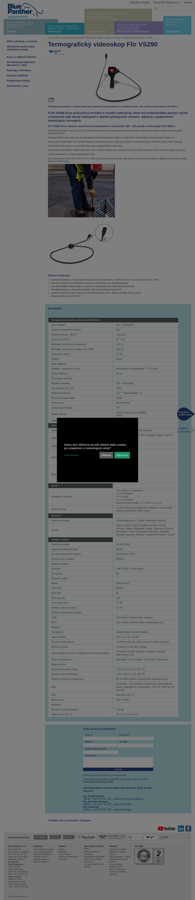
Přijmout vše (122, 455)
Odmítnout (106, 455)
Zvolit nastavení (71, 455)
